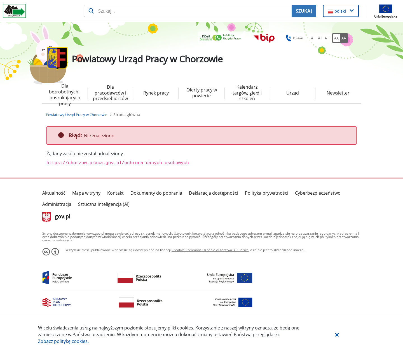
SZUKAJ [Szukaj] (304, 11)
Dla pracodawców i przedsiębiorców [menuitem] (110, 93)
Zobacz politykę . (63, 341)
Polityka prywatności (266, 193)
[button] (337, 334)
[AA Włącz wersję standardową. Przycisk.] (336, 38)
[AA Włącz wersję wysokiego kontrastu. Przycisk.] (344, 38)
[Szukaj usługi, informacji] (188, 11)
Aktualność (53, 193)
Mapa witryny (86, 193)
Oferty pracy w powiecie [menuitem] (201, 93)
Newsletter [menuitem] (338, 93)
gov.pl (56, 217)
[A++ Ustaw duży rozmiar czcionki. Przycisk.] (327, 38)
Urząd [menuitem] (292, 93)
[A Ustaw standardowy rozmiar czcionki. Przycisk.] (312, 38)
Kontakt (115, 193)
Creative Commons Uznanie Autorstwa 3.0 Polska (210, 250)
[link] (221, 38)
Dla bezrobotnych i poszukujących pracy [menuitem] (65, 93)
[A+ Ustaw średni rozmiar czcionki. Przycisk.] (320, 38)
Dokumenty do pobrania (156, 193)
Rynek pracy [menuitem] (156, 93)
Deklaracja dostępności (213, 193)
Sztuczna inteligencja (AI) (104, 204)
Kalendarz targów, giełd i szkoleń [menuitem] (247, 93)
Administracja (56, 204)
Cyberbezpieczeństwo (318, 193)
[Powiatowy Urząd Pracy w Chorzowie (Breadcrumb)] (76, 114)
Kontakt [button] (293, 38)
